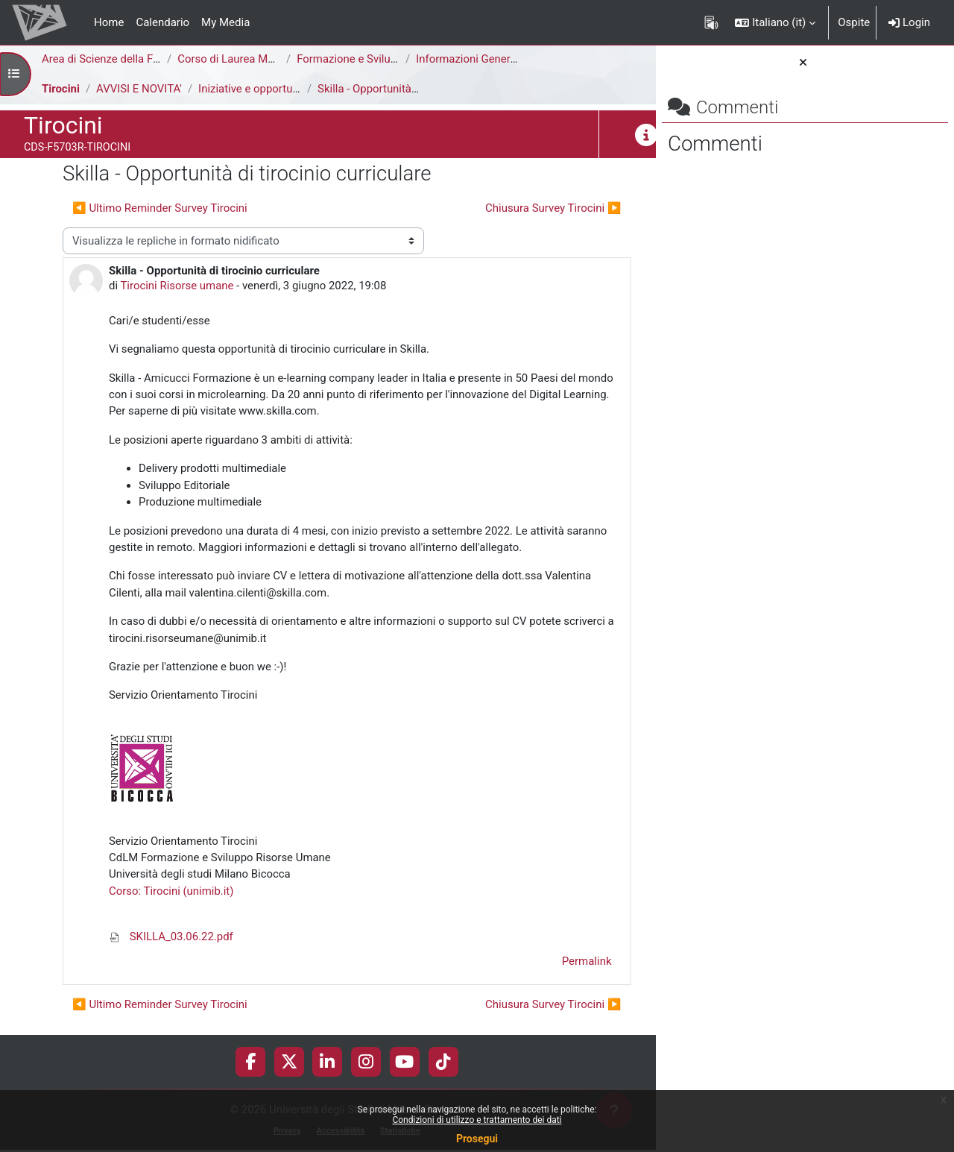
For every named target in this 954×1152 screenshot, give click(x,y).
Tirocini (61, 88)
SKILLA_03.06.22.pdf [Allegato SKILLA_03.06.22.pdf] (171, 938)
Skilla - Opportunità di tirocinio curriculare (420, 88)
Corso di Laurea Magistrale (244, 59)
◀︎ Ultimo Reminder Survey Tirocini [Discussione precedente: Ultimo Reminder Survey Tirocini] (159, 208)
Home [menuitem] (109, 22)
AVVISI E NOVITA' (139, 88)
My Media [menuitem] (225, 22)
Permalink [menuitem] (549, 963)
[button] (775, 22)
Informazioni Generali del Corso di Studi (514, 59)
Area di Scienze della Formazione (124, 59)
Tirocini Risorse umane (178, 286)
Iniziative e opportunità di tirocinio (283, 88)
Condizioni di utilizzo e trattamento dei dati (476, 1120)
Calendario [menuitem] (162, 22)
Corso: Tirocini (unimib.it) (171, 892)
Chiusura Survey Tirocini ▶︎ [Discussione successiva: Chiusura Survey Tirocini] (516, 208)
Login (909, 22)
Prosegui (477, 1139)
